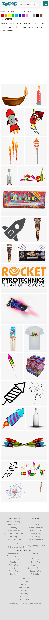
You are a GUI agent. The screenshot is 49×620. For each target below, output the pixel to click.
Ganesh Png (24, 596)
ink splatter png (13, 521)
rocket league (38, 27)
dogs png (13, 527)
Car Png (24, 581)
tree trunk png (13, 525)
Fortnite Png (35, 574)
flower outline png (13, 540)
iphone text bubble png (13, 534)
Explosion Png (35, 571)
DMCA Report (35, 530)
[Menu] (45, 3)
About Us (35, 521)
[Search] (35, 5)
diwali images (7, 30)
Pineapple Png (24, 587)
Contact (36, 525)
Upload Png (35, 537)
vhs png (13, 537)
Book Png (24, 593)
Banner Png (24, 599)
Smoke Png (35, 562)
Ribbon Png (13, 565)
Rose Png (13, 562)
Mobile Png (13, 571)
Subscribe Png (13, 553)
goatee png (13, 543)
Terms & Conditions (35, 527)
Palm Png (35, 553)
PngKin (13, 568)
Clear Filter (7, 18)
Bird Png (24, 584)
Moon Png (35, 565)
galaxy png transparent (13, 530)
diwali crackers (16, 23)
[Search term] (29, 4)
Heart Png (13, 574)
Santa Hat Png (13, 559)
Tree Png (35, 559)
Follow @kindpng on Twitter (35, 546)
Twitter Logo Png (13, 556)
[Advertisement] (24, 58)
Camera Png (35, 556)
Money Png (24, 578)
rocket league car (22, 27)
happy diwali (38, 23)
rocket (27, 23)
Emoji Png (24, 590)
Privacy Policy (35, 534)
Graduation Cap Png (35, 568)
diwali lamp (6, 27)
